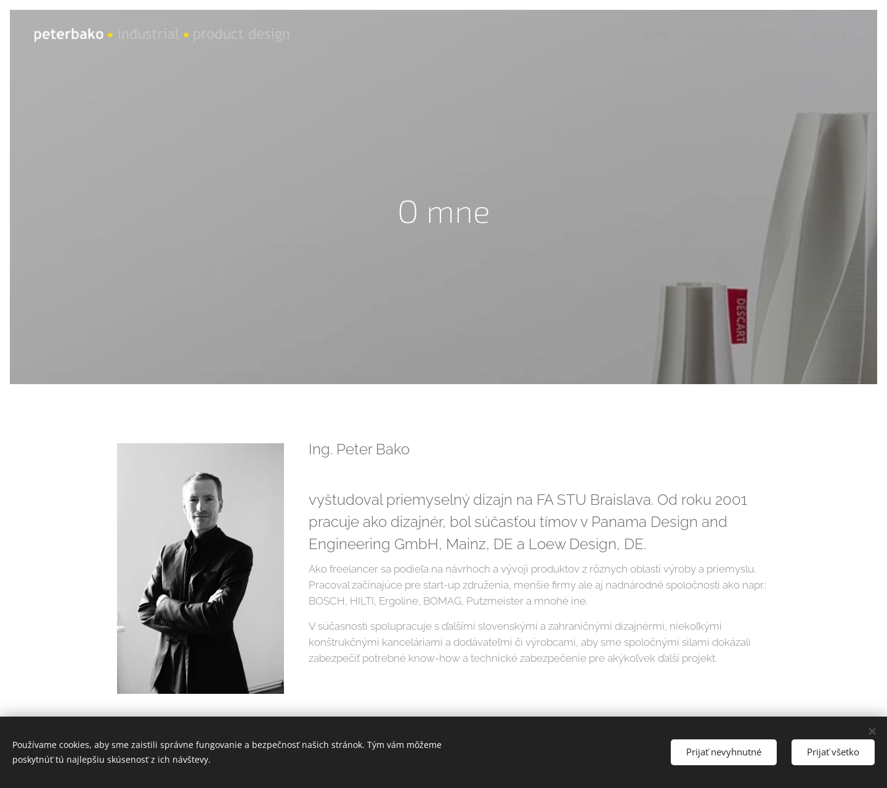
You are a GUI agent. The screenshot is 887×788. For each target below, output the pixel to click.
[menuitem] (648, 35)
